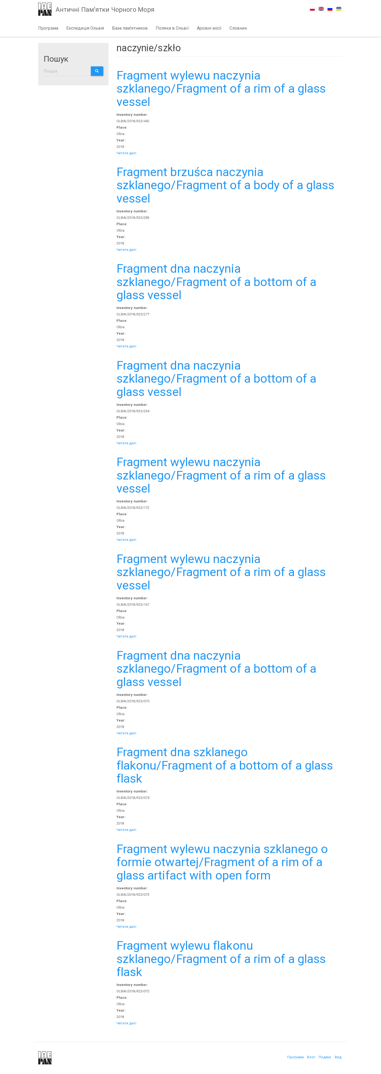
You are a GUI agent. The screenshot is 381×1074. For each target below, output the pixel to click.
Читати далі (126, 153)
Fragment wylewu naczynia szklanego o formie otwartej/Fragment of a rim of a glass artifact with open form (222, 862)
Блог (311, 1057)
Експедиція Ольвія (85, 28)
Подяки (325, 1057)
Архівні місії (209, 28)
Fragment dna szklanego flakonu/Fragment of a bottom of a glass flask (224, 765)
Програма (48, 28)
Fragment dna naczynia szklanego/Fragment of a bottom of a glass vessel (216, 281)
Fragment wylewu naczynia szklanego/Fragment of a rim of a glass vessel (221, 88)
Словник (238, 28)
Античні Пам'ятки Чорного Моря (105, 9)
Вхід (338, 1057)
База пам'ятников (130, 28)
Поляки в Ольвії (172, 28)
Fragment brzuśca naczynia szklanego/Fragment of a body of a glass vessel (225, 185)
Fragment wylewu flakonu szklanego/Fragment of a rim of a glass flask (221, 958)
